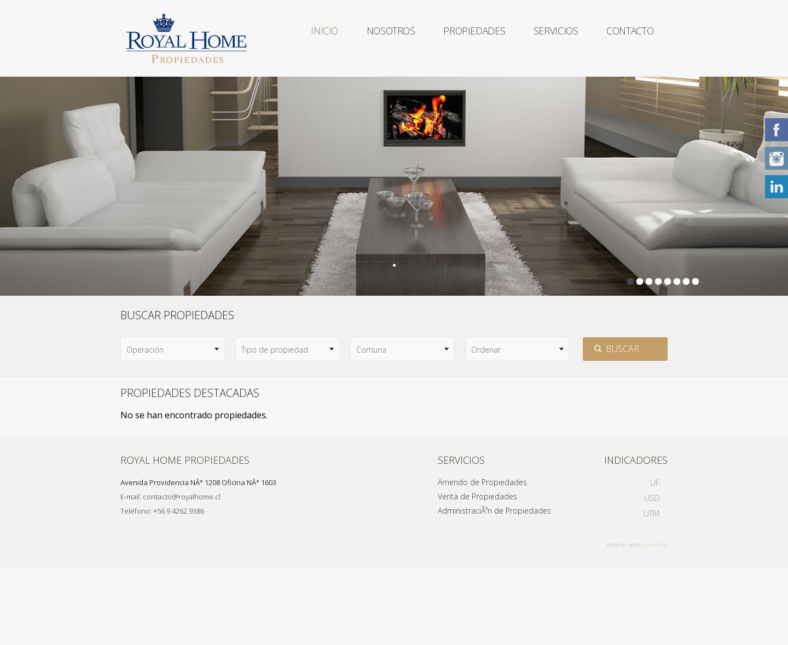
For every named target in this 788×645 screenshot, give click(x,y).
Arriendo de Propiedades (482, 559)
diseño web (624, 621)
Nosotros (375, 38)
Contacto (314, 115)
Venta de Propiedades (477, 573)
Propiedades (464, 38)
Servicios (550, 38)
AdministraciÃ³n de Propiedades (494, 587)
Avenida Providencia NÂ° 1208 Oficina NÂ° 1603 (198, 559)
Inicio (303, 38)
